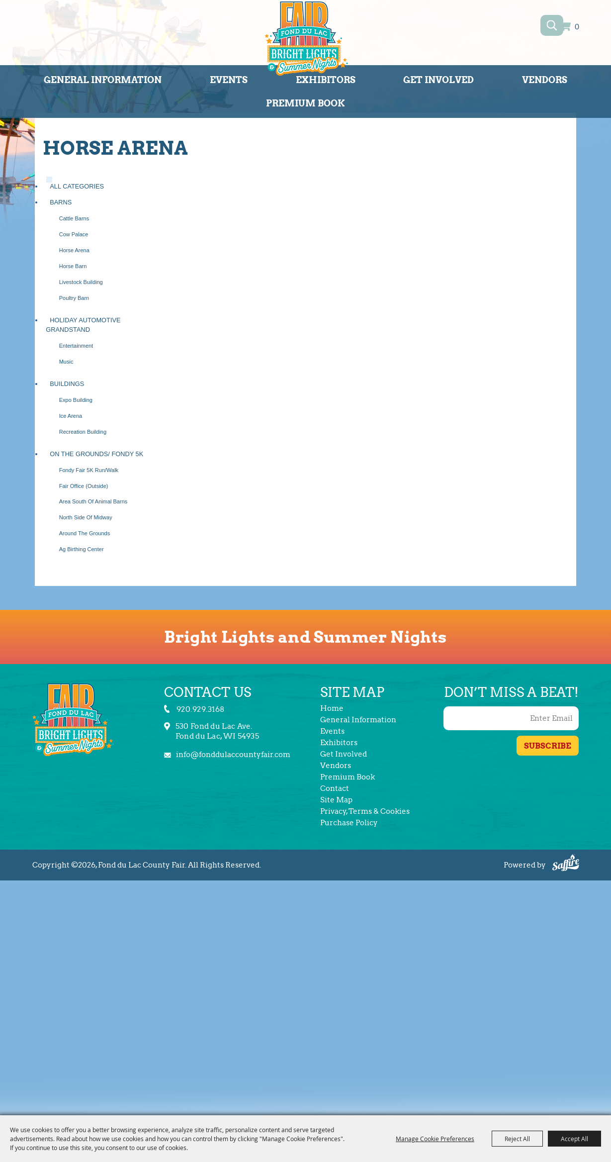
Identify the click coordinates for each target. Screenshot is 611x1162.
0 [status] (577, 27)
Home (332, 708)
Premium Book (305, 103)
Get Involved (438, 80)
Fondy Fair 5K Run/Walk (88, 470)
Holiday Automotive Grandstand (83, 324)
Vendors (544, 80)
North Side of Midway (85, 517)
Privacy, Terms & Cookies (365, 811)
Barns (61, 202)
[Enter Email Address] (511, 718)
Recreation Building (82, 432)
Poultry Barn (74, 298)
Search (552, 25)
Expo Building (75, 400)
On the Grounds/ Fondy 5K (96, 454)
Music (66, 362)
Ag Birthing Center (81, 549)
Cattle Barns (74, 218)
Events (229, 80)
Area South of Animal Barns (93, 501)
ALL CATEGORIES (77, 186)
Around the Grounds (84, 533)
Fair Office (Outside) (83, 486)
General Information (103, 80)
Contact (334, 788)
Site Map (336, 799)
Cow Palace (73, 234)
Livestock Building (81, 282)
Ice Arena (70, 416)
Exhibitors (325, 80)
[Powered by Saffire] (565, 864)
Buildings (67, 383)
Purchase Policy (349, 822)
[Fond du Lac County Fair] (306, 40)
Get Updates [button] (548, 746)
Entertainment (76, 346)
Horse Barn (73, 266)
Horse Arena (74, 250)
